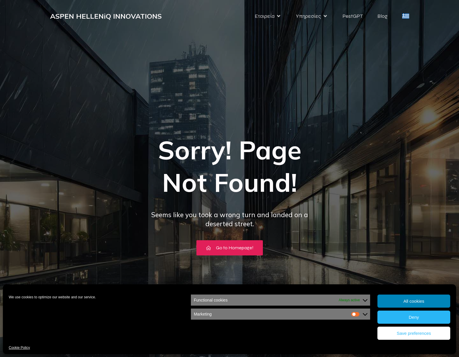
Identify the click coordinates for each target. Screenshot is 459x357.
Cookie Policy (19, 348)
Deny (414, 317)
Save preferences (414, 333)
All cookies (413, 301)
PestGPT (352, 16)
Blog (382, 16)
